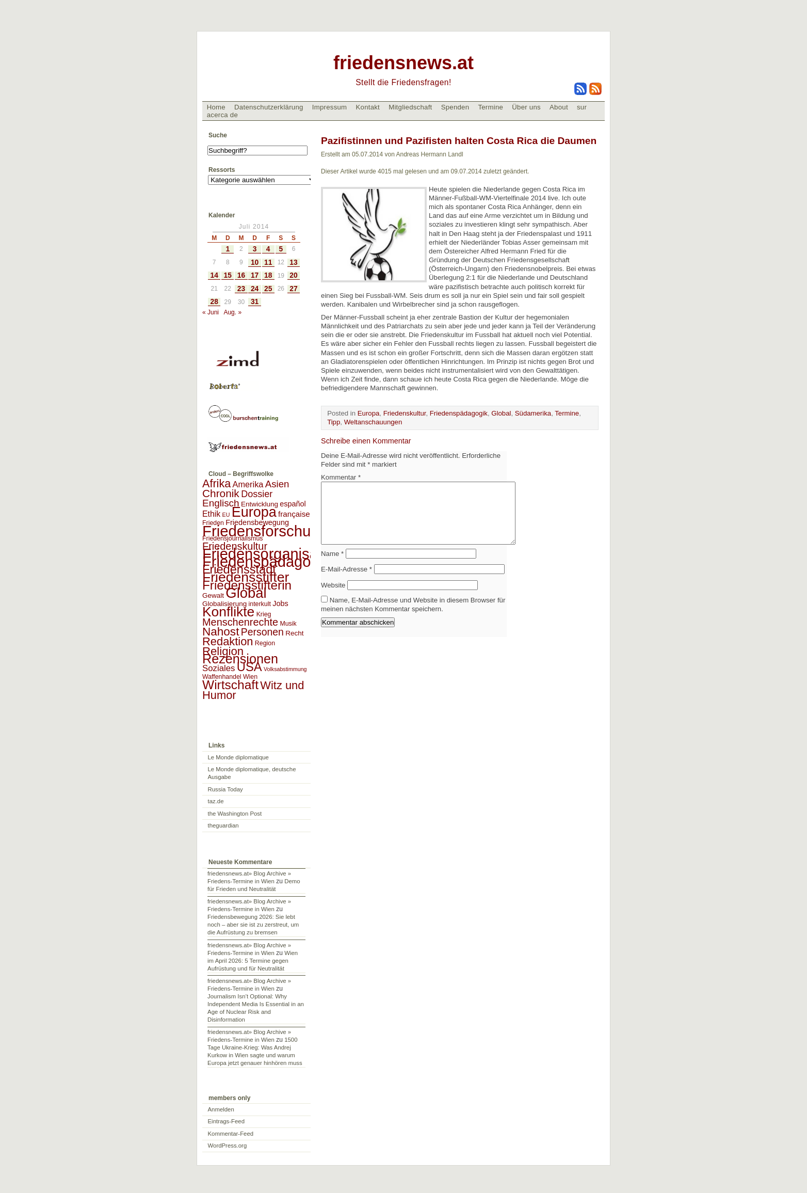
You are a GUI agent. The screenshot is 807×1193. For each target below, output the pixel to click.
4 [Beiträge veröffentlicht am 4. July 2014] (268, 249)
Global (501, 413)
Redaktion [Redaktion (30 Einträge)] (227, 641)
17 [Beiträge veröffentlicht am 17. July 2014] (255, 275)
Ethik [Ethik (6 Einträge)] (211, 514)
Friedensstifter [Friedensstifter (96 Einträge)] (245, 577)
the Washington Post (235, 813)
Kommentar (341, 477)
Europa (369, 413)
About (559, 107)
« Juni (210, 312)
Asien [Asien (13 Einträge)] (277, 484)
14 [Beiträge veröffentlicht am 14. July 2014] (214, 275)
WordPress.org (227, 1145)
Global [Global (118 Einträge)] (245, 593)
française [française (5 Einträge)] (294, 514)
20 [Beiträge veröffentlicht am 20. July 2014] (293, 275)
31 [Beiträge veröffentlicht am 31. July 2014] (255, 302)
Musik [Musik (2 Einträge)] (288, 623)
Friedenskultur (404, 413)
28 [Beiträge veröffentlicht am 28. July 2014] (214, 302)
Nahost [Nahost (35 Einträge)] (220, 631)
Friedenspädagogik (459, 413)
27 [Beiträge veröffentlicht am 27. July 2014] (293, 289)
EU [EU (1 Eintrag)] (226, 515)
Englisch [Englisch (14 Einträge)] (220, 503)
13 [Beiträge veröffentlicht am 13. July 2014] (293, 262)
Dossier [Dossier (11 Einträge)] (256, 494)
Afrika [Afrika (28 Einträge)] (216, 483)
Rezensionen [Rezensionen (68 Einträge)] (240, 658)
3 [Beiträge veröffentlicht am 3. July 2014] (255, 249)
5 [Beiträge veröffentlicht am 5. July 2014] (281, 249)
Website (333, 597)
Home (216, 107)
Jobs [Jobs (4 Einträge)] (280, 603)
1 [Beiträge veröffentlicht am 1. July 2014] (227, 249)
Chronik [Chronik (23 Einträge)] (220, 493)
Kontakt (368, 107)
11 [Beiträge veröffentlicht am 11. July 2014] (268, 262)
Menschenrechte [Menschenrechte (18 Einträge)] (240, 622)
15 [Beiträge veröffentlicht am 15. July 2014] (228, 275)
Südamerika (533, 413)
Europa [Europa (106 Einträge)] (254, 512)
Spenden (455, 107)
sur (582, 107)
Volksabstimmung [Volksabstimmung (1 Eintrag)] (285, 669)
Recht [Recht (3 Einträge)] (294, 633)
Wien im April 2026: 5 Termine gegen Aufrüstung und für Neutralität (252, 961)
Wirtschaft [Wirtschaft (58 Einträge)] (230, 685)
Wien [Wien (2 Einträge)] (250, 676)
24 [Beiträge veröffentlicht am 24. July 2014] (255, 289)
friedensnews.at (403, 62)
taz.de (216, 801)
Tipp (333, 422)
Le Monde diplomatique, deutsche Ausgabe (252, 773)
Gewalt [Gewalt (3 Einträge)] (213, 595)
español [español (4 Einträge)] (293, 504)
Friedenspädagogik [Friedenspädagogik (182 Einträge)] (266, 561)
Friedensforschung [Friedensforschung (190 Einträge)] (265, 530)
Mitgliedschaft (410, 107)
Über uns (526, 107)
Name (332, 566)
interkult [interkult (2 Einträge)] (260, 604)
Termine (490, 107)
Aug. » (232, 312)
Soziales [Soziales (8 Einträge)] (218, 668)
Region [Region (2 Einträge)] (265, 643)
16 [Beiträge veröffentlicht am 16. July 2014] (241, 275)
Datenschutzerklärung (268, 107)
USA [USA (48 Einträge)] (249, 667)
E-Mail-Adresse (346, 581)
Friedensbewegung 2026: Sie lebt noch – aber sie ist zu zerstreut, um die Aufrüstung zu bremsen (253, 924)
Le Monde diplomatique (238, 757)
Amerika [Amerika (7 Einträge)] (248, 484)
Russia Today (225, 789)
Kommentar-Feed (231, 1134)
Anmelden (221, 1109)
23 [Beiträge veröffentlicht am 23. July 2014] (241, 289)
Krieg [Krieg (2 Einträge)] (263, 614)
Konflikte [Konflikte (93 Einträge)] (228, 611)
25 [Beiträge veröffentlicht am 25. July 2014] (268, 289)
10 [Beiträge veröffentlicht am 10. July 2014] (255, 262)
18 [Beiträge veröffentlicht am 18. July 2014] (268, 275)
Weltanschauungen (373, 422)
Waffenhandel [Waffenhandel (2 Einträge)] (221, 676)
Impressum (329, 107)
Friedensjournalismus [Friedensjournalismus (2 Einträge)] (232, 538)
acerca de (222, 115)
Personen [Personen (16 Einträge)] (262, 632)
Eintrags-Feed (226, 1121)
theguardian (223, 825)
